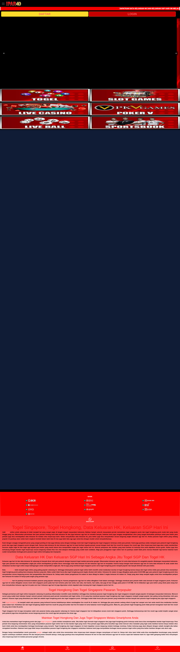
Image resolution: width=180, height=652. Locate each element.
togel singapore (46, 621)
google (39, 632)
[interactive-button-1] (45, 95)
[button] (4, 53)
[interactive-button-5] (45, 122)
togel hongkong (11, 602)
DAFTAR (45, 14)
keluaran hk (10, 570)
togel (8, 532)
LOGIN (132, 14)
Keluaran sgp (7, 580)
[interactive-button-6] (135, 122)
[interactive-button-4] (135, 109)
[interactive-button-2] (135, 95)
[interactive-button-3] (45, 109)
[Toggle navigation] (3, 4)
